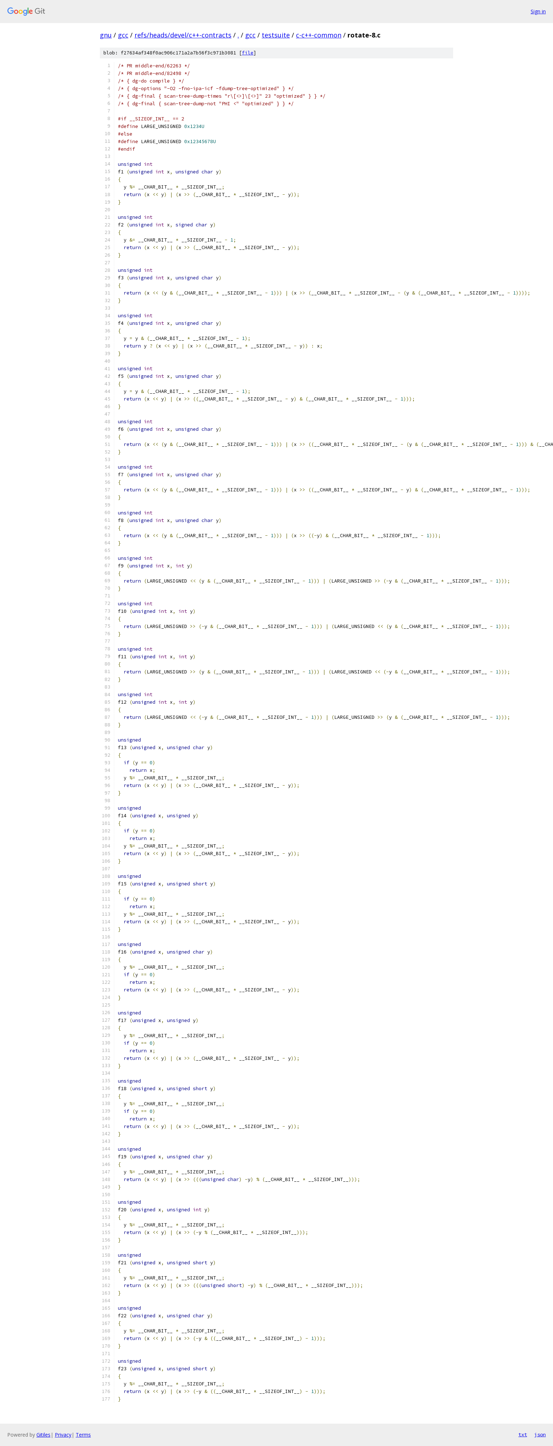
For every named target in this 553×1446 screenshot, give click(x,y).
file (247, 53)
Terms (83, 1434)
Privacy (63, 1434)
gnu (106, 35)
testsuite (276, 35)
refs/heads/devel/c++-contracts (182, 35)
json (540, 1434)
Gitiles (43, 1434)
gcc (123, 35)
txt (522, 1434)
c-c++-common (318, 35)
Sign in (538, 11)
